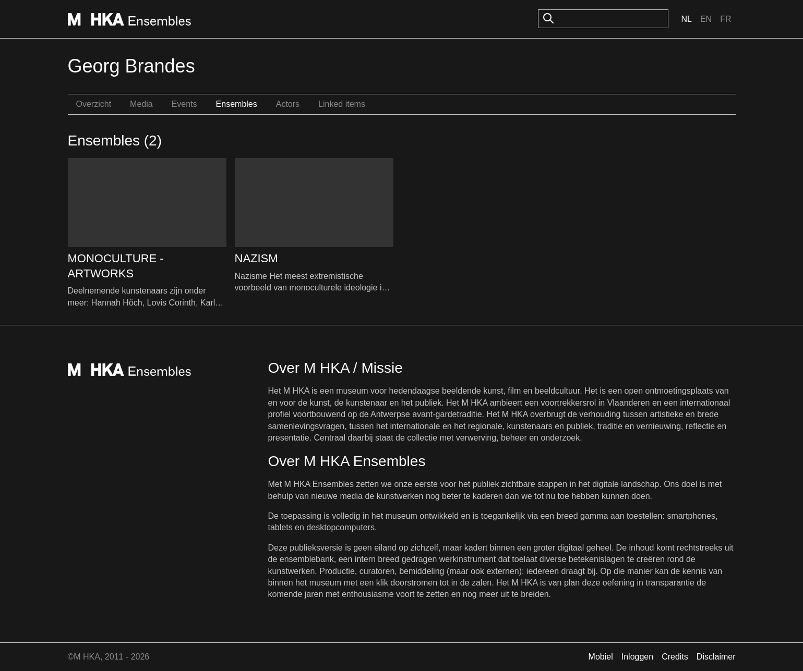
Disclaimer (716, 656)
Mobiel (601, 656)
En (706, 19)
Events (184, 104)
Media (141, 104)
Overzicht (94, 104)
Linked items (341, 104)
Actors (287, 104)
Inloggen (637, 656)
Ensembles (236, 104)
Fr (725, 19)
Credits (675, 656)
